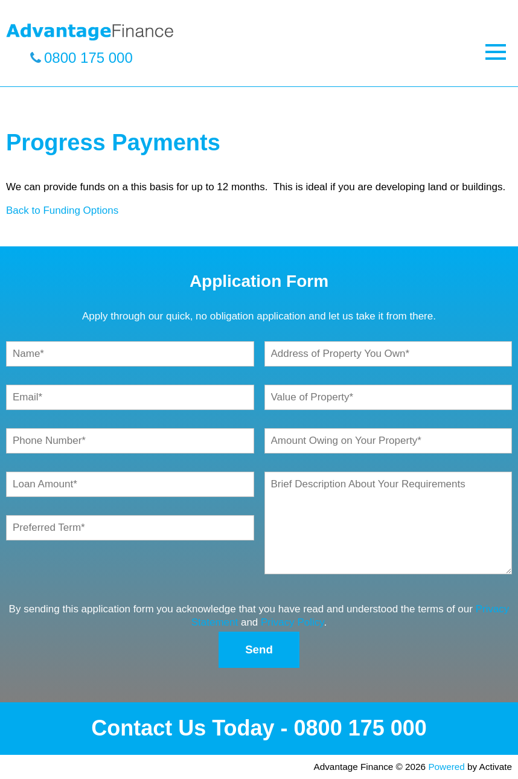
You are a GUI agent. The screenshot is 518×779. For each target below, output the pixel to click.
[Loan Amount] (130, 484)
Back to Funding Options (62, 210)
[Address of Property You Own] (388, 354)
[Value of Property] (388, 397)
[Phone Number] (130, 441)
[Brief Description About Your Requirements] (388, 523)
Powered (446, 766)
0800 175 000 (88, 58)
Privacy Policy (292, 622)
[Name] (130, 354)
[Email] (130, 397)
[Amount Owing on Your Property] (388, 441)
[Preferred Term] (130, 527)
